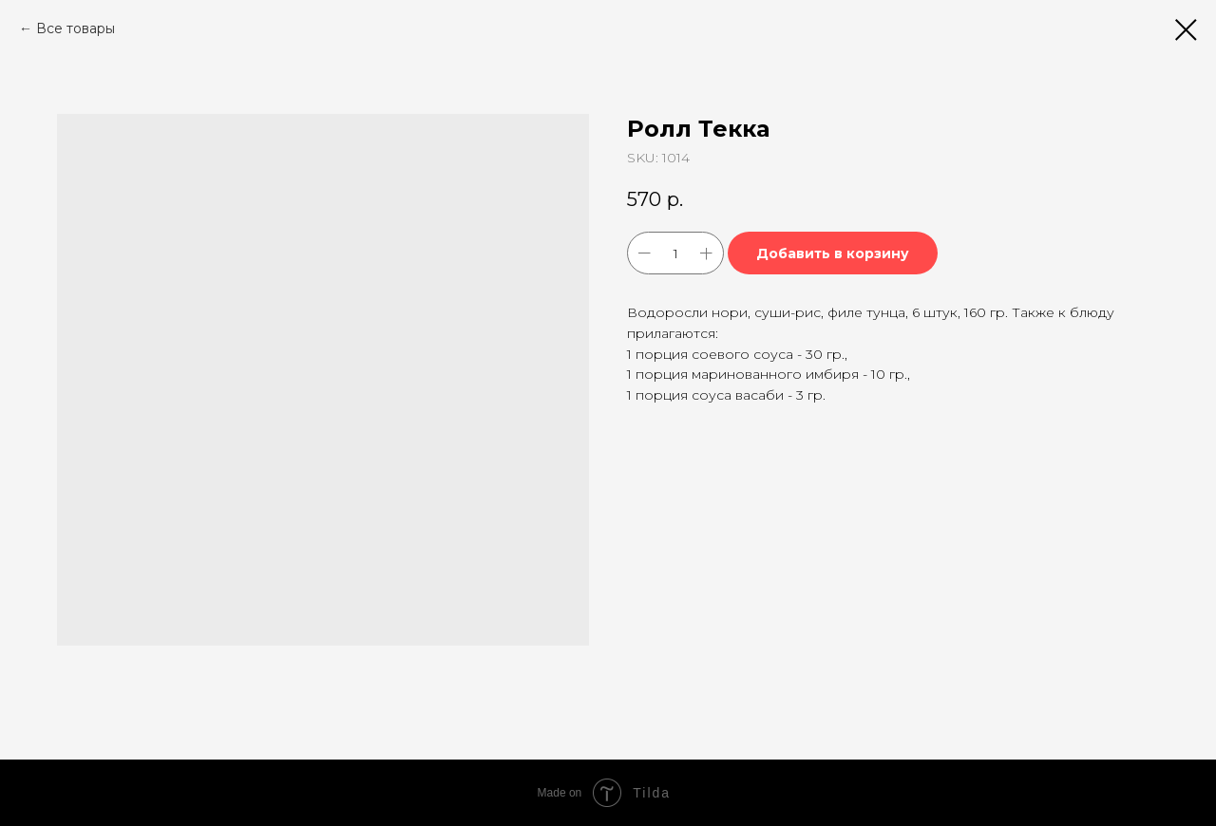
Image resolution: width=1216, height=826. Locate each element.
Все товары (75, 28)
